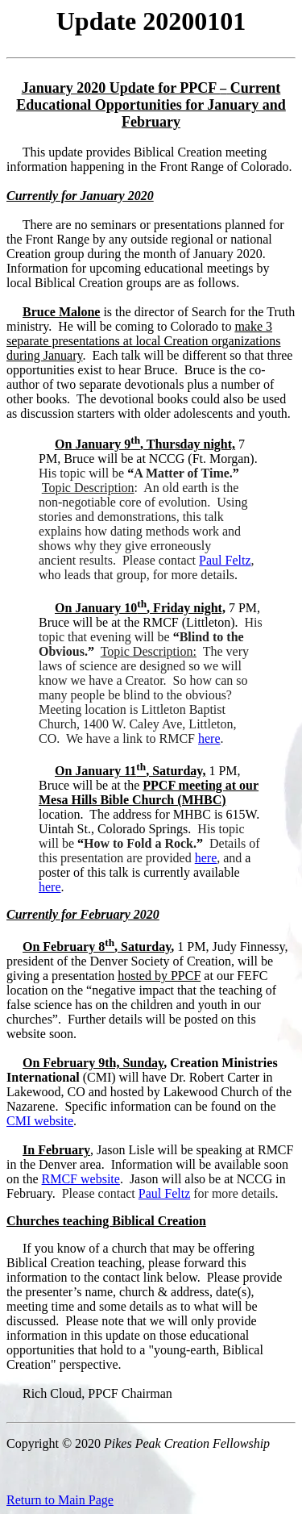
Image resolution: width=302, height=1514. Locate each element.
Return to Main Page (60, 1500)
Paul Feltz (224, 560)
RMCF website (81, 1179)
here (209, 738)
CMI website (39, 1121)
